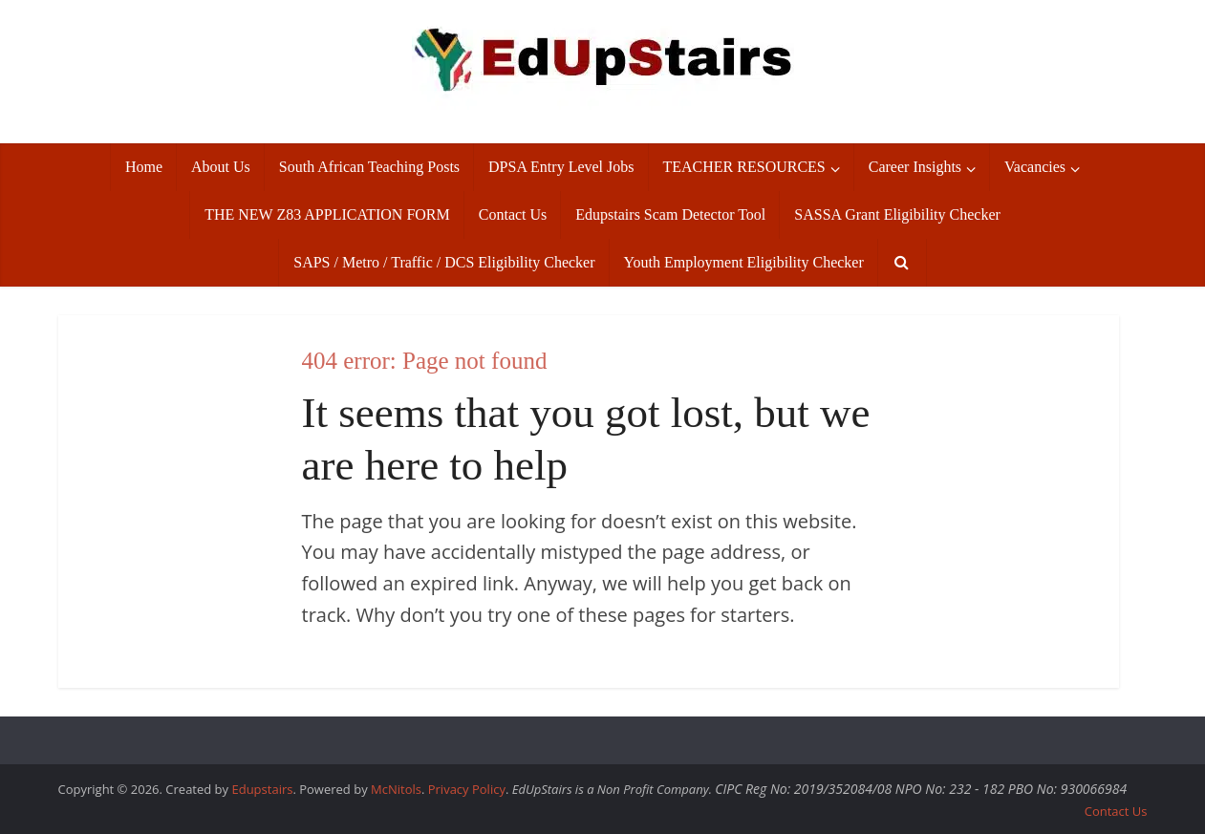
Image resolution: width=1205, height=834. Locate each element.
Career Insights (915, 167)
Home (143, 167)
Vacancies (1034, 167)
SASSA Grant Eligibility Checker (897, 214)
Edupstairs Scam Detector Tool (670, 214)
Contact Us (513, 214)
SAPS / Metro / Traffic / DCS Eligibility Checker (443, 262)
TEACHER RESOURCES (744, 167)
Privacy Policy (467, 789)
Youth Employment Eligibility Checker (744, 262)
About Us (220, 167)
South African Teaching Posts (369, 167)
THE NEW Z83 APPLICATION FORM (327, 214)
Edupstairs (261, 789)
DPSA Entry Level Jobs (561, 167)
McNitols (396, 789)
